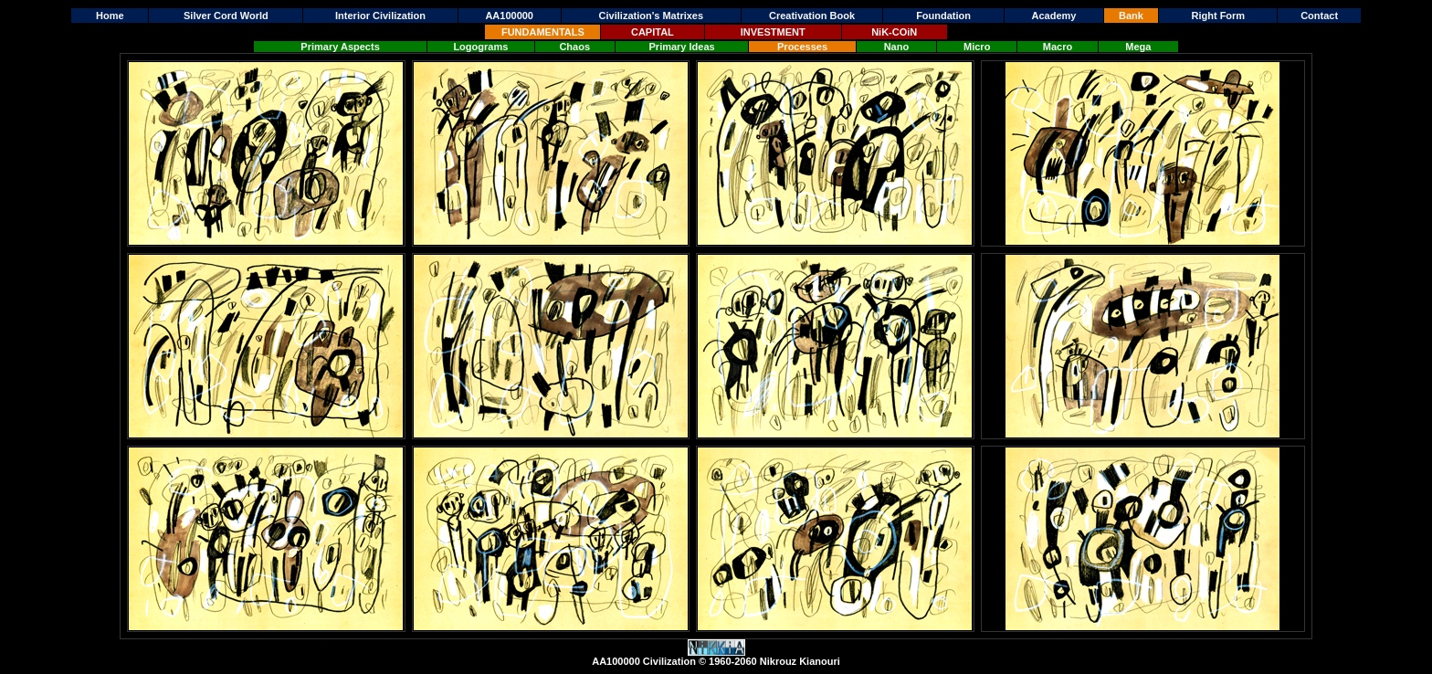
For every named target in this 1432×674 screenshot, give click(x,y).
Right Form (1218, 15)
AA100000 (509, 15)
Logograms (480, 46)
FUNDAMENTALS (542, 31)
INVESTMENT (773, 31)
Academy (1054, 15)
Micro (976, 46)
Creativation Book (812, 15)
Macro (1057, 46)
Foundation (943, 15)
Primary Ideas (682, 46)
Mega (1138, 46)
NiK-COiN (894, 31)
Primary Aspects (339, 46)
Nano (897, 46)
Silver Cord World (226, 15)
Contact (1319, 15)
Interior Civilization (380, 15)
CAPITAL (652, 31)
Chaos (574, 46)
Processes (802, 46)
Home (110, 15)
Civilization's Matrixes (651, 15)
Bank (1131, 15)
